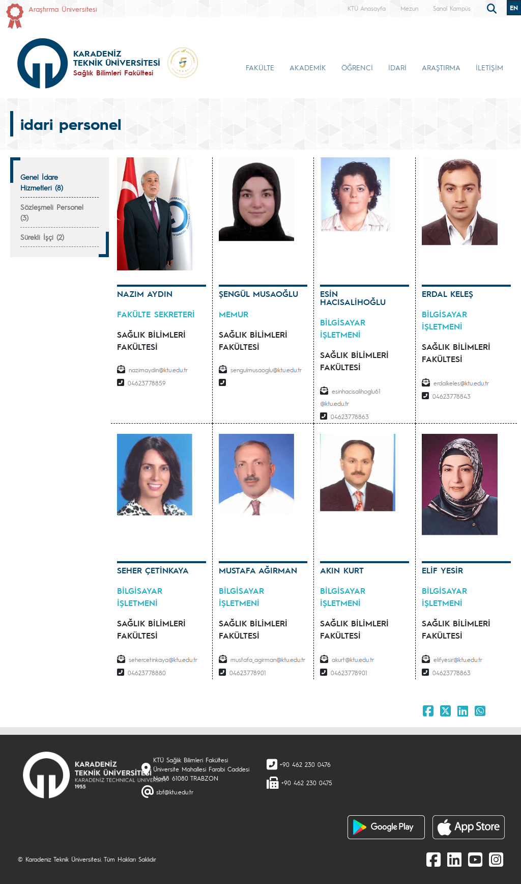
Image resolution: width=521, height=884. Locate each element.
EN (514, 8)
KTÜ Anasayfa (367, 8)
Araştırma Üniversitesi (62, 8)
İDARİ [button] (397, 67)
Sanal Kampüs (452, 8)
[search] (493, 7)
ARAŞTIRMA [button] (441, 67)
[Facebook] (433, 859)
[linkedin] (454, 859)
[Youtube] (475, 859)
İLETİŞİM (489, 67)
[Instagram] (496, 859)
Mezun (409, 8)
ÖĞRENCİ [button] (357, 67)
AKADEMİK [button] (308, 67)
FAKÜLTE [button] (260, 67)
